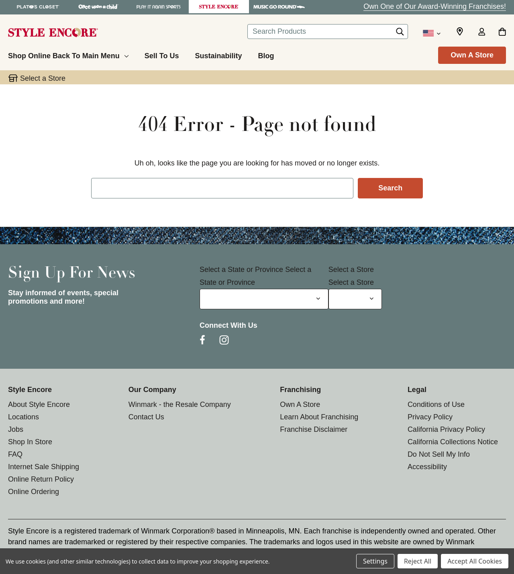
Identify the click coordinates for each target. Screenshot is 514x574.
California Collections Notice (453, 442)
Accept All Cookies (474, 561)
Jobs (15, 429)
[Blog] (266, 55)
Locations (23, 417)
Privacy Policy (430, 417)
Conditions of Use (436, 404)
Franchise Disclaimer (313, 429)
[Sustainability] (218, 55)
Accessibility (427, 467)
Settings (375, 561)
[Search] (400, 34)
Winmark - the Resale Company (179, 404)
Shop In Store (30, 442)
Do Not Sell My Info (439, 454)
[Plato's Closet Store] (38, 6)
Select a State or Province (241, 270)
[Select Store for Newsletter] (355, 299)
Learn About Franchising (319, 417)
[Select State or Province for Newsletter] (264, 299)
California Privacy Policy (446, 429)
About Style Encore (39, 404)
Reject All (417, 561)
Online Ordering (33, 492)
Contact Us (146, 417)
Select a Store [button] (42, 78)
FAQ (15, 454)
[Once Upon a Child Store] (98, 6)
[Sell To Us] (162, 55)
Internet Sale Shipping (43, 467)
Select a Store (351, 270)
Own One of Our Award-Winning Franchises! (434, 6)
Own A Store (472, 55)
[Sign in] (481, 32)
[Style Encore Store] (219, 6)
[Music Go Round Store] (279, 6)
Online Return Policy (41, 479)
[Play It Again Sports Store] (158, 6)
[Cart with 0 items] (502, 32)
